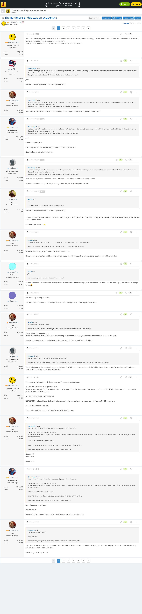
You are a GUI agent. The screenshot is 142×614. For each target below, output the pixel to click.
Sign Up (125, 4)
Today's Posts (116, 18)
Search (138, 18)
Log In (136, 4)
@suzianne (31, 530)
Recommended (129, 18)
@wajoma (31, 240)
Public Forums (93, 18)
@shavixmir (31, 356)
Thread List (106, 18)
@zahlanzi (31, 322)
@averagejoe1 (32, 68)
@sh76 (30, 199)
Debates (126, 23)
